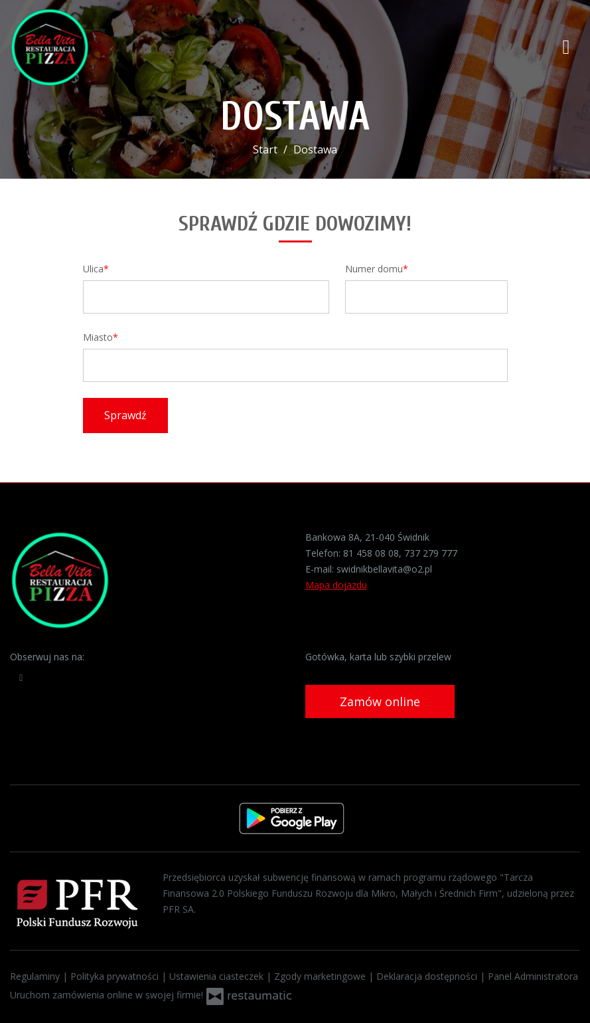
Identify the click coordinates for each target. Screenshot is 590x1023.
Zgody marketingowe (321, 976)
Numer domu (374, 268)
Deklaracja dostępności (428, 976)
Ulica (93, 268)
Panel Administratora (533, 976)
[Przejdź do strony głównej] (96, 46)
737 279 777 (430, 553)
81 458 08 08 (371, 553)
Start (265, 149)
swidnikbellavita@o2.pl (384, 569)
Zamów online (380, 701)
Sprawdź (125, 415)
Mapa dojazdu (336, 585)
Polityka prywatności (115, 976)
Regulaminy (36, 976)
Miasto (98, 337)
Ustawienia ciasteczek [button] (217, 976)
